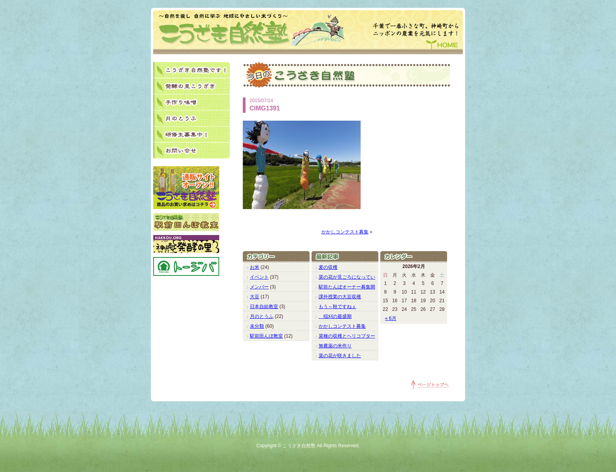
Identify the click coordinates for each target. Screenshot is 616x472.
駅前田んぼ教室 (266, 336)
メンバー (259, 287)
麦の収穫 (328, 267)
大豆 (254, 296)
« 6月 (390, 318)
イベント (259, 277)
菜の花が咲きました (340, 355)
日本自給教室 (264, 306)
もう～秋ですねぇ (337, 306)
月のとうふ (261, 316)
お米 (254, 267)
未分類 (257, 326)
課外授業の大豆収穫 (340, 296)
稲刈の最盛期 (335, 316)
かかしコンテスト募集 (344, 232)
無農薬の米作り (335, 346)
